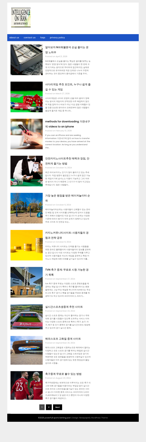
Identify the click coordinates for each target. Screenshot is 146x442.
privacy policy (57, 37)
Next (57, 427)
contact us (30, 37)
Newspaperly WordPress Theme (93, 438)
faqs (42, 37)
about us (14, 37)
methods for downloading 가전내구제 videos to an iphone (67, 126)
